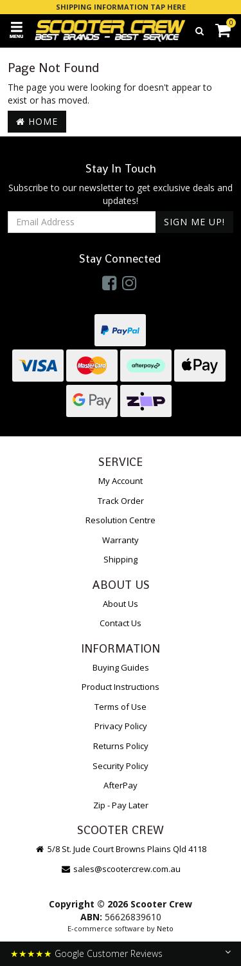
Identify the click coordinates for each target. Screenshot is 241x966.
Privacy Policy (120, 726)
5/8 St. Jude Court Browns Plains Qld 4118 (120, 849)
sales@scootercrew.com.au (120, 869)
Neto (165, 928)
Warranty (120, 540)
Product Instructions (120, 686)
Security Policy (120, 766)
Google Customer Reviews (109, 953)
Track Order (121, 500)
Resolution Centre (120, 520)
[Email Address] (82, 222)
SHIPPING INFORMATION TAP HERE (121, 7)
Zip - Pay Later (120, 805)
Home (37, 121)
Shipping (120, 559)
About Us (120, 603)
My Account (120, 481)
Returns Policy (120, 746)
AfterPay (120, 785)
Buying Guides (121, 667)
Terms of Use (120, 706)
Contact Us (120, 623)
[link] (109, 282)
